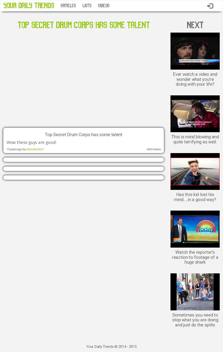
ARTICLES (68, 5)
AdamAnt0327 (35, 149)
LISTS (86, 5)
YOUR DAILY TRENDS (29, 6)
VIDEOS (103, 5)
